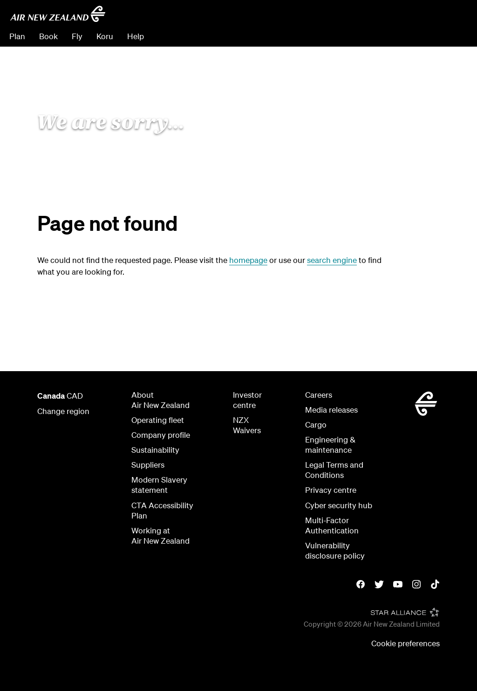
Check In (418, 36)
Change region (63, 411)
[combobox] (401, 17)
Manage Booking (364, 36)
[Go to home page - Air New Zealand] (57, 14)
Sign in (455, 36)
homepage (248, 260)
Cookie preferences (405, 643)
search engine (332, 260)
